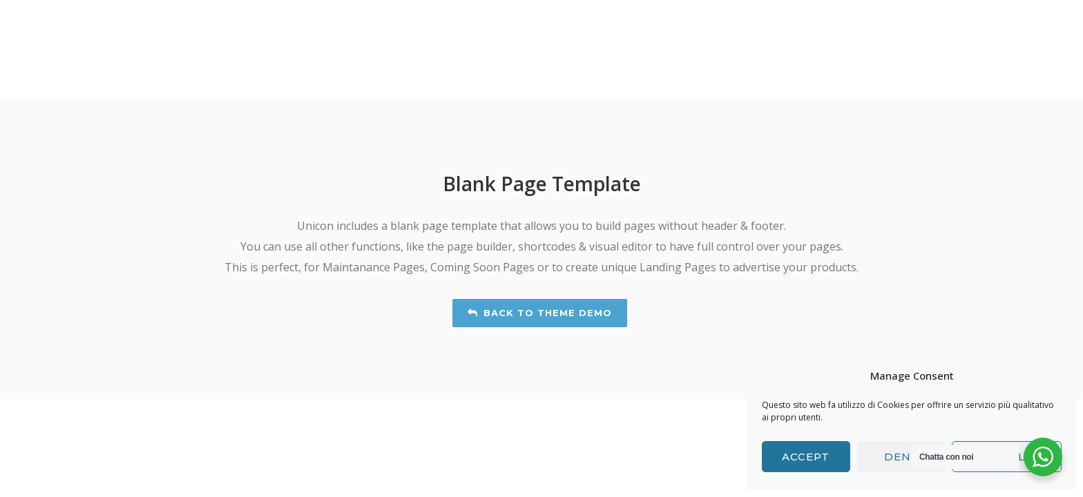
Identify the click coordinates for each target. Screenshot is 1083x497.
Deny (901, 456)
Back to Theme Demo (540, 312)
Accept (806, 456)
